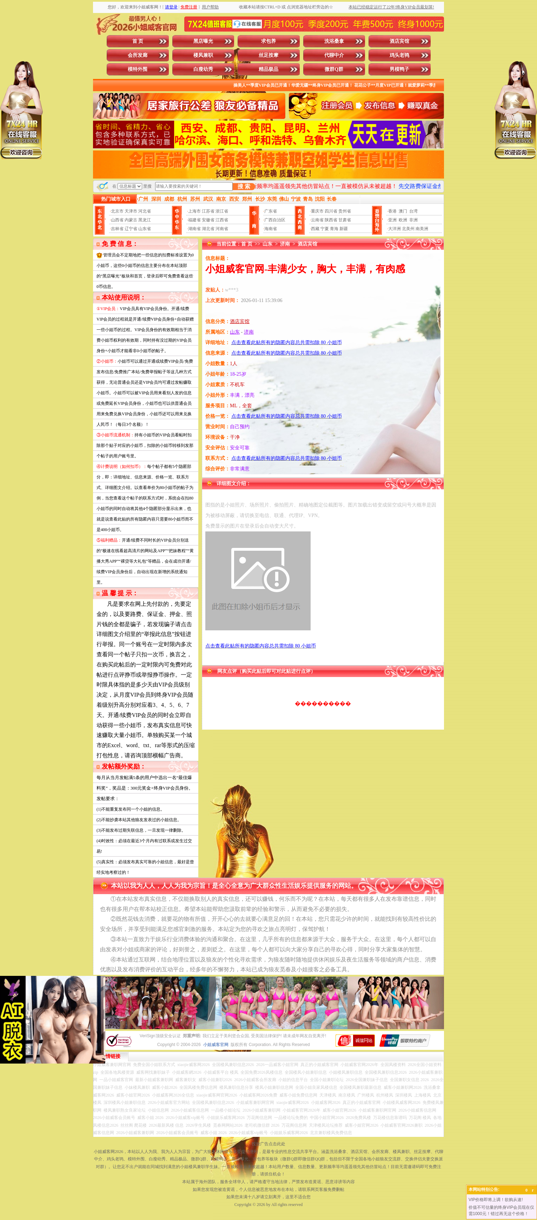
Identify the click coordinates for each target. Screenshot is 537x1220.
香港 (392, 211)
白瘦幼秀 (203, 69)
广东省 (270, 211)
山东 (267, 244)
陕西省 (331, 219)
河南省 (222, 228)
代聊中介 (334, 55)
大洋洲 (394, 228)
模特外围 (137, 69)
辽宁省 (131, 228)
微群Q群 (334, 69)
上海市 (194, 211)
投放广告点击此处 (268, 1143)
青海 (334, 228)
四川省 (331, 211)
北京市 (117, 211)
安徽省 (208, 219)
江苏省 (208, 211)
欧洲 (403, 219)
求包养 (268, 41)
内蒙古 (131, 219)
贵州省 (344, 211)
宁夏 (324, 228)
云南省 (317, 219)
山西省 (117, 219)
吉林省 (117, 228)
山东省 (144, 228)
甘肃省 (344, 219)
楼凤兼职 (203, 55)
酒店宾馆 (399, 41)
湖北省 (208, 228)
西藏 (315, 228)
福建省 (194, 219)
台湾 (413, 211)
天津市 (131, 211)
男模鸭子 (399, 69)
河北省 (144, 211)
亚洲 (392, 219)
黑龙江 (144, 219)
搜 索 (244, 186)
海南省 (270, 228)
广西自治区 (274, 219)
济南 (285, 244)
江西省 (222, 219)
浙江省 (222, 211)
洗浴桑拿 (334, 41)
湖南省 (194, 228)
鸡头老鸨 (399, 55)
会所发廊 (137, 55)
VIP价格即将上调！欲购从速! (496, 1199)
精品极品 (268, 69)
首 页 (138, 41)
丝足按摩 (268, 55)
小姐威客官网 (215, 1044)
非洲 (413, 219)
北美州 (408, 228)
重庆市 (317, 211)
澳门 (403, 211)
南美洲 (422, 228)
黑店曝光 (203, 41)
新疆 (343, 228)
